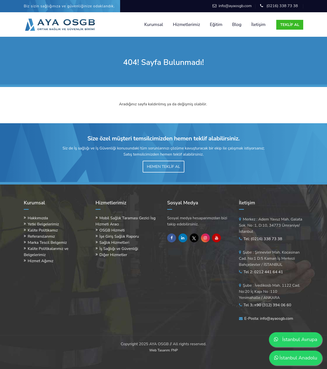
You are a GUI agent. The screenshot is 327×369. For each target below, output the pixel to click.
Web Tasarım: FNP (163, 350)
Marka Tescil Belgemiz (47, 242)
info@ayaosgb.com (235, 6)
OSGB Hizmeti (112, 230)
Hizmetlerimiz (186, 24)
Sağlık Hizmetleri (114, 242)
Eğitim (216, 24)
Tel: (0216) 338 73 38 (260, 239)
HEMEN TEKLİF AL (163, 166)
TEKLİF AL (289, 24)
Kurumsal (153, 24)
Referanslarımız (41, 236)
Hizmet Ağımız (40, 261)
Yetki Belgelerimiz (43, 224)
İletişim (258, 24)
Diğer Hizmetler (113, 255)
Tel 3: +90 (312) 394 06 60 (265, 305)
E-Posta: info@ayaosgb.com (266, 318)
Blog (236, 24)
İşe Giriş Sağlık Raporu (119, 236)
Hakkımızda (38, 218)
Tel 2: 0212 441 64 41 (261, 272)
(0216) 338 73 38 (282, 6)
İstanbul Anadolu (295, 358)
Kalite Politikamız (43, 230)
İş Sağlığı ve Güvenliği (119, 248)
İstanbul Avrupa (295, 339)
